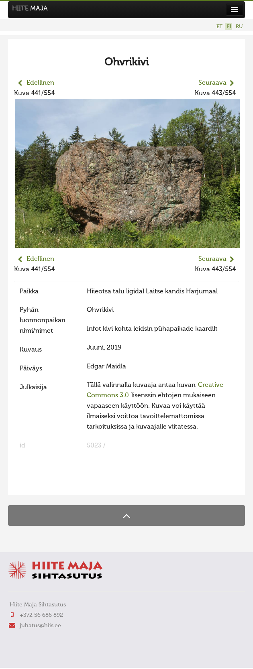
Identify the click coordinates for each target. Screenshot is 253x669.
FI (229, 26)
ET (219, 26)
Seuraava (212, 83)
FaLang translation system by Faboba (42, 483)
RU (239, 26)
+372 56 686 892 (41, 615)
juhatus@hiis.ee (40, 625)
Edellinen (40, 83)
